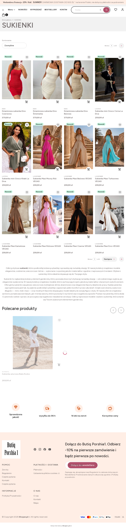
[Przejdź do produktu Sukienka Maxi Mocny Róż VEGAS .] (47, 147)
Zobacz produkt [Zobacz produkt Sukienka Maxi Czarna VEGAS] (88, 236)
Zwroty (5, 469)
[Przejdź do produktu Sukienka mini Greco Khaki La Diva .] (16, 147)
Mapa (35, 503)
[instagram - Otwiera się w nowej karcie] (39, 449)
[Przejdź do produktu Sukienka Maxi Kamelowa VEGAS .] (16, 214)
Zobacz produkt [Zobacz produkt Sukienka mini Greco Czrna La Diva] (119, 101)
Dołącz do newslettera (82, 465)
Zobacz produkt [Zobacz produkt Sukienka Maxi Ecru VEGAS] (119, 236)
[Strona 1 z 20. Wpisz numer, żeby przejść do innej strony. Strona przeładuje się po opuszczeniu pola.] (111, 45)
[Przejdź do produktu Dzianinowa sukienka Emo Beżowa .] (78, 79)
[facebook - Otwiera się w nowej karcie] (44, 449)
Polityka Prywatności (11, 496)
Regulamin (7, 473)
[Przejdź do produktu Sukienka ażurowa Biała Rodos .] (32, 342)
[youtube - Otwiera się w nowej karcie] (49, 449)
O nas (36, 496)
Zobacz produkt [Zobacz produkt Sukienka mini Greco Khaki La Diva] (26, 169)
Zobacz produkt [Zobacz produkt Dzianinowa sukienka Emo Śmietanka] (57, 101)
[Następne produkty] (109, 259)
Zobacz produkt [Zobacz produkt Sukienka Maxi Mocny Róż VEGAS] (57, 169)
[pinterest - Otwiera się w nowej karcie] (34, 449)
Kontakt (5, 480)
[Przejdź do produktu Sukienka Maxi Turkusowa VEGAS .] (109, 147)
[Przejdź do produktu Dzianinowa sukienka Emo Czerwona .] (16, 79)
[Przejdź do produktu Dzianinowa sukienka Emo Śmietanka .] (47, 79)
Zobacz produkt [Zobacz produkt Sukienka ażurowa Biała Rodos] (59, 364)
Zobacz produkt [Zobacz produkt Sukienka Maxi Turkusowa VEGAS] (119, 169)
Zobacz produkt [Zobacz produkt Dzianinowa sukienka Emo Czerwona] (26, 101)
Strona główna (6, 20)
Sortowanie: (7, 40)
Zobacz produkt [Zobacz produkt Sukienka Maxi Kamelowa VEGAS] (26, 236)
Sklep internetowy (60, 526)
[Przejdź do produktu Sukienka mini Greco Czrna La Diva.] (109, 79)
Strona (107, 46)
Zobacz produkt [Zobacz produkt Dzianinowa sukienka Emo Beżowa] (88, 101)
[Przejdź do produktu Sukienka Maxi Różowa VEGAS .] (47, 214)
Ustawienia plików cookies (45, 473)
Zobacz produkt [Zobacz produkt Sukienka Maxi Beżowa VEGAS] (88, 169)
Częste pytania (8, 477)
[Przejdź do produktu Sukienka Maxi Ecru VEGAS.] (109, 214)
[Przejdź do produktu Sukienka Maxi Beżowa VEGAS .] (78, 147)
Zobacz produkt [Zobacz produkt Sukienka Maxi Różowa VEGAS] (57, 236)
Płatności (37, 469)
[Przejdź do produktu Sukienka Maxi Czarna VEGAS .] (78, 214)
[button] (106, 10)
